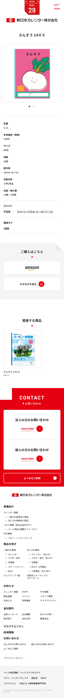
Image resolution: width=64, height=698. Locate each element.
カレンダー (13, 561)
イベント (26, 603)
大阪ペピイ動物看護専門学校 (32, 687)
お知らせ (9, 593)
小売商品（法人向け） (41, 578)
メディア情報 (46, 603)
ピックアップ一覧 (12, 582)
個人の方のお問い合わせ (42, 651)
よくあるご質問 (11, 656)
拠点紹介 (8, 626)
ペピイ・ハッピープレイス (20, 545)
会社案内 (9, 615)
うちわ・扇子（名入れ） (42, 565)
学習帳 (7, 211)
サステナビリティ (48, 607)
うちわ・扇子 (14, 565)
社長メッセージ (11, 621)
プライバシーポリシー (14, 665)
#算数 (6, 228)
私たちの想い (46, 621)
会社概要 (26, 621)
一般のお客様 (10, 557)
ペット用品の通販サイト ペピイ (22, 536)
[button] (29, 106)
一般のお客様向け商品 (18, 524)
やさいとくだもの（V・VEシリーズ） (35, 211)
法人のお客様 (33, 557)
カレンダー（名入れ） (41, 561)
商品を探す (10, 551)
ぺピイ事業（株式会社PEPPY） (18, 532)
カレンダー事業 (11, 519)
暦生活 (34, 681)
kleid (10, 578)
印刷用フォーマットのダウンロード (37, 584)
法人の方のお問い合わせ (15, 651)
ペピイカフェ (10, 687)
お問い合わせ (11, 645)
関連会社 (44, 626)
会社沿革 (26, 626)
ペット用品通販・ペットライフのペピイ (22, 676)
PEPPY (25, 599)
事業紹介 (9, 513)
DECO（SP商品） (39, 574)
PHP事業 (8, 541)
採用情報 (26, 607)
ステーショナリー (16, 574)
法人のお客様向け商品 (18, 527)
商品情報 (8, 603)
